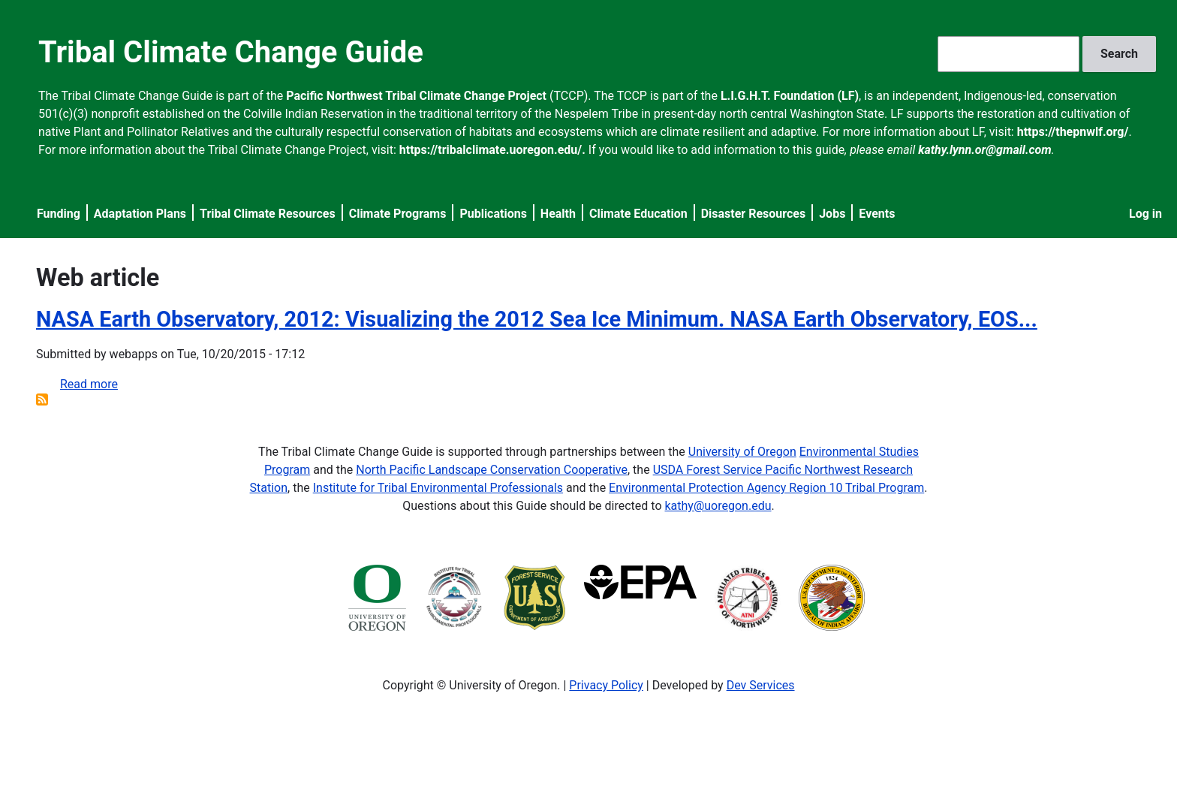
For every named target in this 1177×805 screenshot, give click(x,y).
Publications (493, 214)
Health (558, 214)
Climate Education (638, 214)
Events (877, 214)
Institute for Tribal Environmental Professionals (438, 488)
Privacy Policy (606, 685)
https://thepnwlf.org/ (1073, 132)
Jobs (832, 214)
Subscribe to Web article (42, 399)
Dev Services (761, 685)
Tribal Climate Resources (268, 214)
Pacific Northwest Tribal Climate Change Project (416, 96)
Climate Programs (398, 214)
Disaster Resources (753, 214)
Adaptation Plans (140, 214)
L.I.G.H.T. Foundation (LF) (790, 96)
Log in (1145, 214)
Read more (89, 384)
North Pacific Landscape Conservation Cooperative (492, 470)
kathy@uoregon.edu (718, 506)
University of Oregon (742, 452)
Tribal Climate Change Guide (230, 52)
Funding (58, 214)
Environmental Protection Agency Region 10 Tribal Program (766, 488)
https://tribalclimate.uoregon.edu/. (492, 150)
